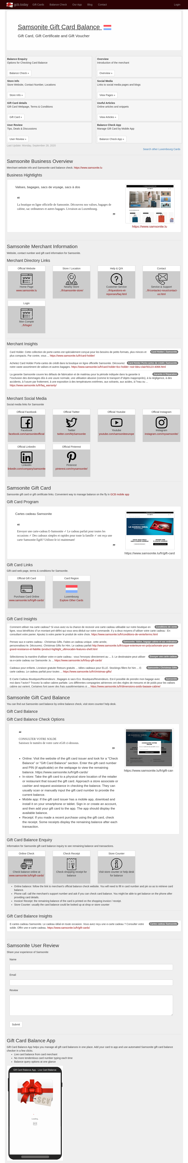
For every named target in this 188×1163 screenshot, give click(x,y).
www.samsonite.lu (26, 290)
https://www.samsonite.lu (88, 167)
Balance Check (58, 4)
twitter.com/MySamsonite (71, 433)
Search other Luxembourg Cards (161, 149)
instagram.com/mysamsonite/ (161, 433)
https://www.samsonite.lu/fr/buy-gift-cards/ (78, 660)
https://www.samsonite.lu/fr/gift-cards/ (68, 927)
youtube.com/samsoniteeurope (116, 433)
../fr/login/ (26, 325)
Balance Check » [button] (19, 73)
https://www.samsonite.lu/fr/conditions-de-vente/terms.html (124, 634)
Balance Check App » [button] (112, 139)
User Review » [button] (18, 139)
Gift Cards (38, 4)
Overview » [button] (106, 73)
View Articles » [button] (108, 117)
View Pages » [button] (107, 95)
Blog (90, 4)
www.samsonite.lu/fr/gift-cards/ (26, 600)
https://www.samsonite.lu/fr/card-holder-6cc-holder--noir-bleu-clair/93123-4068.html (118, 366)
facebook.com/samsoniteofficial (26, 433)
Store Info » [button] (16, 95)
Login (177, 4)
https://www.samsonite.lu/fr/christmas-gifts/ (87, 671)
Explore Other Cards (71, 600)
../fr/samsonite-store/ (71, 290)
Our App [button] (77, 4)
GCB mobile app (119, 494)
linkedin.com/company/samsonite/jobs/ (30, 468)
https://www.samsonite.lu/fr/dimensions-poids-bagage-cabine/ (125, 686)
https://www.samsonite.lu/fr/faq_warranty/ (33, 385)
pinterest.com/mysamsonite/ (71, 468)
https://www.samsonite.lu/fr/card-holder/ (72, 355)
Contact (102, 4)
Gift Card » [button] (16, 117)
